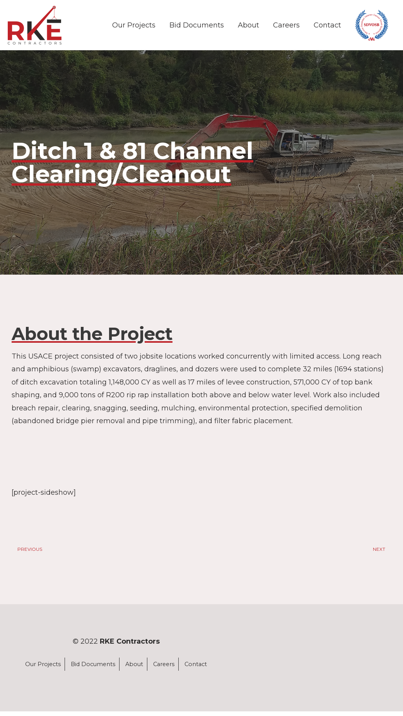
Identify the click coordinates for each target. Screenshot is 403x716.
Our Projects (133, 26)
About (248, 26)
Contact (327, 26)
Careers (286, 26)
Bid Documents (196, 26)
